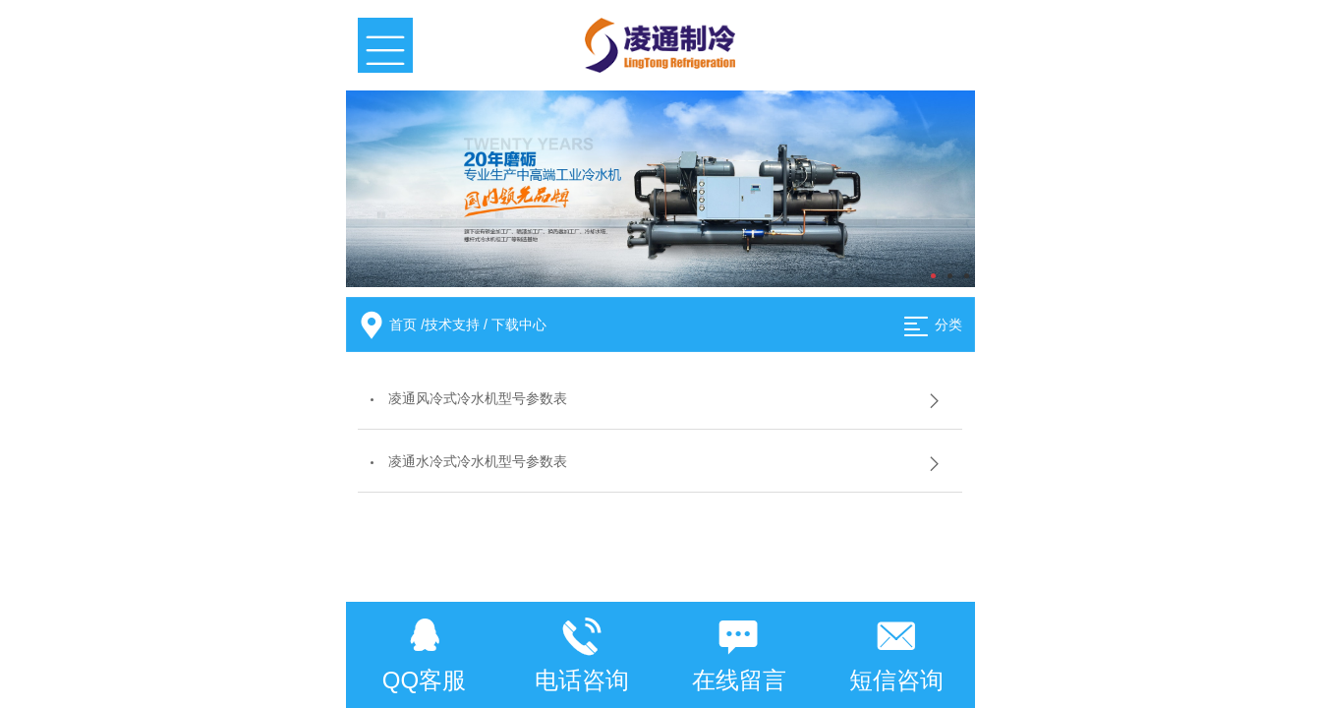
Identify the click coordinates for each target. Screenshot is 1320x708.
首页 (403, 324)
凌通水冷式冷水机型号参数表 (477, 461)
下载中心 (518, 324)
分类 (948, 324)
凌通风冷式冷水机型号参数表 (477, 398)
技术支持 (452, 324)
